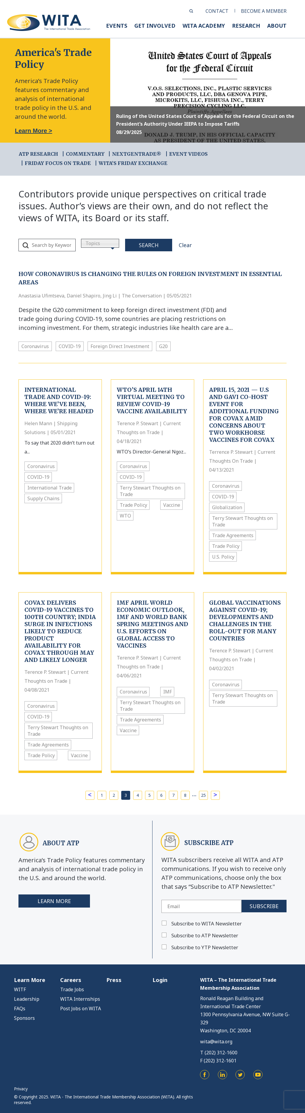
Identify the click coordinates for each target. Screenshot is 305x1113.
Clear (185, 245)
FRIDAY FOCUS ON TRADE (58, 163)
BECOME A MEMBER (264, 11)
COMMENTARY (85, 154)
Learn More (54, 901)
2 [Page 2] (114, 795)
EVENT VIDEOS (188, 154)
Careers (70, 979)
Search (148, 245)
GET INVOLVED (154, 25)
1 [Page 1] (102, 795)
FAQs (19, 1008)
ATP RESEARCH (38, 154)
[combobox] (100, 243)
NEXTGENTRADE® (136, 154)
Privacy (21, 1089)
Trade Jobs (72, 989)
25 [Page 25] (203, 795)
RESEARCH (246, 25)
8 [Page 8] (185, 795)
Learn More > (33, 130)
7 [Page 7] (173, 795)
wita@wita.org (216, 1041)
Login (159, 979)
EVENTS (116, 25)
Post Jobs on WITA (80, 1008)
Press (114, 979)
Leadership (26, 999)
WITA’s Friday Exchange (133, 163)
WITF (20, 989)
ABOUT (277, 25)
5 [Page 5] (149, 795)
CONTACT (217, 11)
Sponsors (24, 1018)
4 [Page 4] (137, 795)
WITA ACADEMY (204, 25)
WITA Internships (80, 999)
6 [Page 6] (161, 795)
